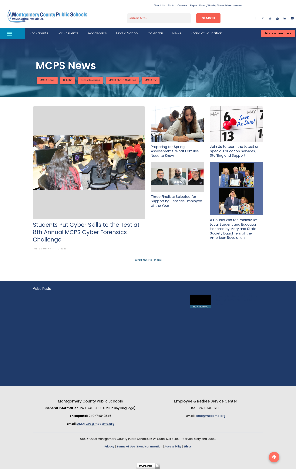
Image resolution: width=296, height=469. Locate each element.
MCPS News (47, 80)
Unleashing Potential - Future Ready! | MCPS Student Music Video (236, 300)
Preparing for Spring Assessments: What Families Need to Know (175, 151)
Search (208, 18)
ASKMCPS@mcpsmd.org (95, 424)
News (176, 33)
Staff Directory (278, 33)
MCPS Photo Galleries (122, 80)
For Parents (39, 33)
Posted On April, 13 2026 (50, 248)
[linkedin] (285, 18)
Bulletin (67, 80)
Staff (171, 5)
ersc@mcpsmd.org (211, 416)
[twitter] (262, 18)
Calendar (155, 33)
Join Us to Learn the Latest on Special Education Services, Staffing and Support (234, 151)
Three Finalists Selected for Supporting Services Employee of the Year (176, 201)
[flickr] (292, 18)
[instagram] (270, 18)
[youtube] (277, 18)
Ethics (188, 446)
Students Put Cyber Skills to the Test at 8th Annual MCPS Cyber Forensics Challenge (86, 232)
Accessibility (172, 446)
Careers (182, 5)
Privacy (109, 446)
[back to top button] (274, 457)
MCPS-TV (150, 80)
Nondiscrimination (149, 446)
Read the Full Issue (148, 260)
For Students (68, 33)
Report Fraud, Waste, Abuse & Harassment (216, 5)
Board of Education (206, 33)
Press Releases (90, 80)
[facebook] (255, 18)
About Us (159, 5)
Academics (97, 33)
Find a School (127, 33)
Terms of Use (126, 446)
